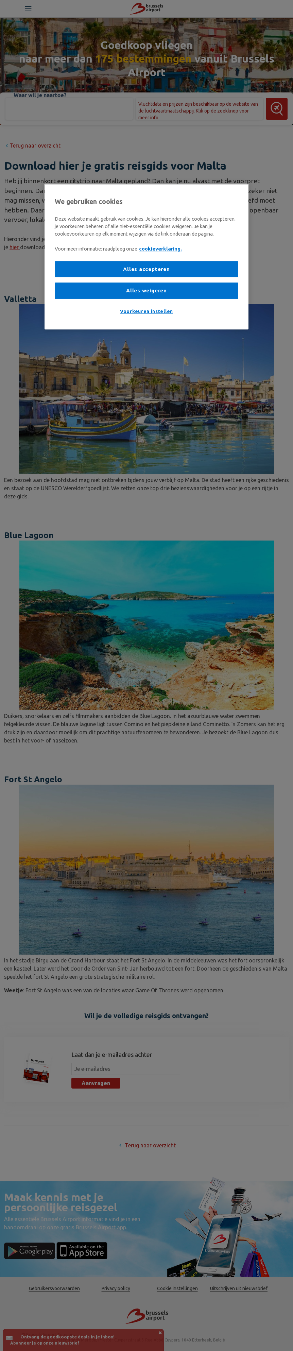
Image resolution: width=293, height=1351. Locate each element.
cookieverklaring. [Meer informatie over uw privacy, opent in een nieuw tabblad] (160, 249)
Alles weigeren (146, 290)
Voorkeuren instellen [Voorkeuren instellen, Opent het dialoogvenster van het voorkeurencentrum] (146, 311)
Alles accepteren (146, 269)
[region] (146, 256)
